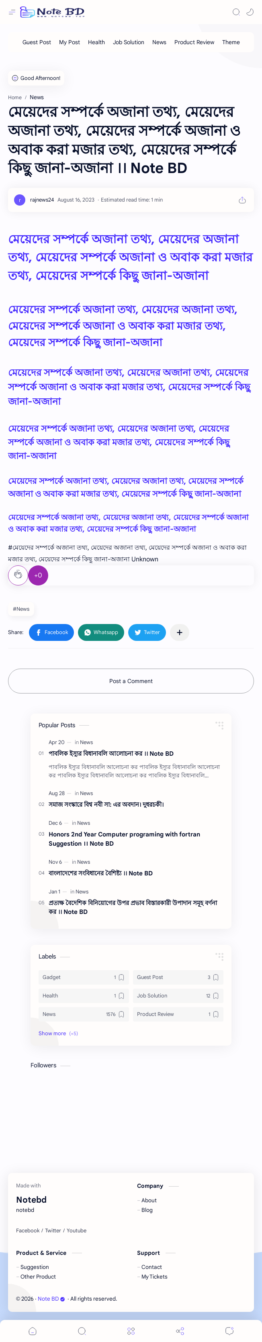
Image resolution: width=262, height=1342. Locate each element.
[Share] (180, 1331)
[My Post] (69, 42)
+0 (38, 575)
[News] (159, 42)
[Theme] (231, 42)
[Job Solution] (128, 42)
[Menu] (131, 1331)
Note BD (51, 1298)
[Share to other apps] (179, 632)
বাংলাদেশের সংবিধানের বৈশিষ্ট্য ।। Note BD (101, 873)
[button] (250, 12)
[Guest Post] (37, 42)
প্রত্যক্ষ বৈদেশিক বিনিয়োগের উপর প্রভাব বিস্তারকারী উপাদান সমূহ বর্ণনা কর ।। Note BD (133, 907)
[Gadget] (84, 977)
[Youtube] (76, 1231)
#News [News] (21, 609)
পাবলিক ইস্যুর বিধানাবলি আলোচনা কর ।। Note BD (111, 753)
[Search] (236, 12)
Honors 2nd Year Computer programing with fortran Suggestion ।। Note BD (124, 838)
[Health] (96, 42)
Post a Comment (131, 681)
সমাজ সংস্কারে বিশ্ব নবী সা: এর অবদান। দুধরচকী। (106, 804)
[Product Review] (194, 42)
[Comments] (229, 1331)
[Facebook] (27, 1231)
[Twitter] (53, 1231)
